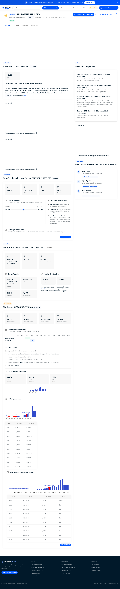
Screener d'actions (37, 564)
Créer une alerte (106, 14)
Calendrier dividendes (38, 567)
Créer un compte (96, 567)
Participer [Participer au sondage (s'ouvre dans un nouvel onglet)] (90, 2)
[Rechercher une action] (26, 7)
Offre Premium (66, 573)
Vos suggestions (96, 570)
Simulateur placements (68, 567)
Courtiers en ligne (67, 564)
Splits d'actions (36, 573)
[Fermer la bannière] (117, 2)
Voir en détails (65, 237)
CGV (105, 583)
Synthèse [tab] (7, 25)
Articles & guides (66, 570)
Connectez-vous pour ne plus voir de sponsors (20, 133)
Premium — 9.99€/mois (10, 572)
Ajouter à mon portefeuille (83, 14)
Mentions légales (98, 583)
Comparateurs (66, 8)
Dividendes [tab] (16, 25)
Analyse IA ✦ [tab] (34, 25)
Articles (85, 8)
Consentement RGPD (113, 583)
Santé (51, 17)
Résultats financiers (37, 570)
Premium (93, 8)
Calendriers (77, 8)
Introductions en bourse (38, 576)
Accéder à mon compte (108, 8)
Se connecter (95, 564)
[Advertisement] (60, 42)
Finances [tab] (25, 25)
